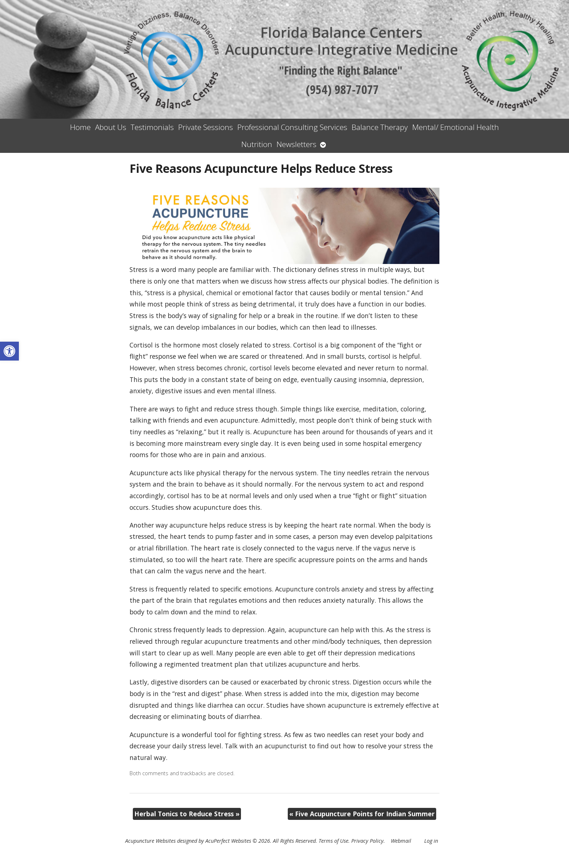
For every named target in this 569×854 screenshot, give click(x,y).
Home (80, 127)
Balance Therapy (380, 127)
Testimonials (152, 127)
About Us (110, 127)
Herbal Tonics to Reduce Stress (187, 813)
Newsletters (296, 144)
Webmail (401, 840)
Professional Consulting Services (292, 127)
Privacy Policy (367, 840)
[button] (9, 351)
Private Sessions (205, 127)
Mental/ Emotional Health (455, 127)
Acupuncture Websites (150, 840)
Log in (431, 840)
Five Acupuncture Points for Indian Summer (362, 813)
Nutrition (256, 144)
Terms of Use (333, 840)
